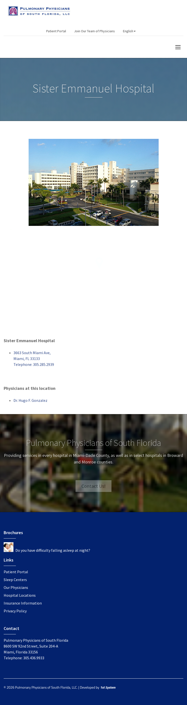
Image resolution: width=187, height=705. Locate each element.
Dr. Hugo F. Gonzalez (30, 402)
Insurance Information (23, 603)
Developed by (97, 687)
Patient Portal (56, 31)
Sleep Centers (15, 579)
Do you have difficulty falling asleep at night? (52, 550)
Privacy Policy (15, 610)
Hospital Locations (20, 595)
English (129, 31)
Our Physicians (16, 587)
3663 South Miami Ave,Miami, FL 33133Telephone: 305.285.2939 (33, 360)
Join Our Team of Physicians (94, 31)
